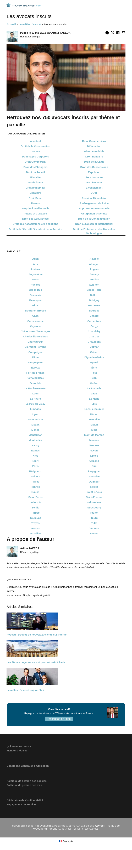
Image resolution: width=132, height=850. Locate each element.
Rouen (35, 491)
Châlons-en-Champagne (35, 331)
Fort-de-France (35, 372)
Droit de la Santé (94, 161)
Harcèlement (94, 182)
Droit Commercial (35, 161)
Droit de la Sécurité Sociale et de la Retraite (35, 229)
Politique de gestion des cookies (27, 780)
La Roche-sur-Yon (35, 388)
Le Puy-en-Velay (35, 403)
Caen (35, 315)
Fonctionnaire (94, 177)
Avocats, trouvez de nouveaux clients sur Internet (37, 634)
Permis (35, 203)
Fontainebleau (35, 377)
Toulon (94, 512)
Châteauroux (35, 341)
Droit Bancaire (94, 156)
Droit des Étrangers (35, 167)
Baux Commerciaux (94, 141)
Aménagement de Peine (94, 203)
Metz (94, 429)
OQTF (94, 192)
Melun (94, 424)
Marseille (94, 419)
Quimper (94, 481)
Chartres (94, 336)
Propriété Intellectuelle (35, 208)
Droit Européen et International (94, 223)
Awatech (100, 826)
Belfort (94, 295)
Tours (94, 517)
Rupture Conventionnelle (94, 208)
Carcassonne (35, 321)
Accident (35, 141)
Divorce (35, 151)
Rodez (94, 486)
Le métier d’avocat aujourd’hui (25, 690)
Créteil (94, 352)
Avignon (94, 284)
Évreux (35, 367)
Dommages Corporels (35, 156)
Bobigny (94, 300)
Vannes (94, 528)
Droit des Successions (94, 167)
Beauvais (35, 295)
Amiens (35, 269)
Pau (94, 465)
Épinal (94, 362)
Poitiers (35, 476)
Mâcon (94, 414)
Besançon (35, 300)
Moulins (94, 440)
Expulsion (94, 172)
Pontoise (94, 476)
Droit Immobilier (35, 187)
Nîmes (94, 455)
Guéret (94, 383)
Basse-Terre (94, 289)
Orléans (94, 460)
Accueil (11, 24)
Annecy (94, 274)
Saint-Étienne (94, 497)
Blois (35, 305)
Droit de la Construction (35, 146)
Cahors (94, 315)
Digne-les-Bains (94, 357)
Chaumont (94, 341)
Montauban (35, 434)
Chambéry (94, 331)
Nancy (35, 445)
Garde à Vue (35, 182)
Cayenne (35, 326)
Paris (35, 465)
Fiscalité (35, 177)
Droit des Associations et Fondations (35, 223)
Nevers (94, 450)
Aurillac (94, 279)
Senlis (35, 507)
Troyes (35, 523)
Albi (35, 264)
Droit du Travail (35, 172)
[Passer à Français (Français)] (66, 841)
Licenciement (94, 187)
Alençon (94, 264)
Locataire (35, 192)
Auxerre (35, 284)
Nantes (35, 450)
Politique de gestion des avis (24, 785)
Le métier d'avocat (30, 24)
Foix (94, 372)
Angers (94, 269)
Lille (94, 403)
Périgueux (35, 471)
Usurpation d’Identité (94, 213)
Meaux (35, 424)
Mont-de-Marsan (94, 434)
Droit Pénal (35, 198)
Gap (94, 377)
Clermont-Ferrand (35, 346)
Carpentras (94, 321)
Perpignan (94, 471)
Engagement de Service (21, 804)
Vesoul (94, 533)
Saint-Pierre (94, 502)
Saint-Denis (35, 497)
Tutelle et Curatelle (35, 213)
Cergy (94, 326)
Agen (35, 258)
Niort (35, 460)
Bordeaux (94, 305)
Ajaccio (94, 258)
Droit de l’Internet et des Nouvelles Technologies (94, 231)
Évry (94, 367)
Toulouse (35, 517)
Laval (94, 393)
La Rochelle (94, 388)
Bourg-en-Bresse (35, 310)
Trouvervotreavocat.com (24, 5)
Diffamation (94, 146)
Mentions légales (17, 750)
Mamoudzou (35, 419)
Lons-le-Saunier (94, 408)
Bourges (94, 310)
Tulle (94, 523)
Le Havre (35, 398)
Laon (35, 393)
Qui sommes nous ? (19, 746)
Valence (35, 528)
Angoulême (35, 274)
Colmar (94, 346)
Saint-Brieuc (94, 491)
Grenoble (35, 383)
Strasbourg (94, 507)
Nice (35, 455)
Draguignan (35, 362)
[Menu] (121, 5)
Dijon (35, 357)
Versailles (35, 533)
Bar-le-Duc (35, 289)
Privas (35, 481)
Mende (35, 429)
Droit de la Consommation (94, 218)
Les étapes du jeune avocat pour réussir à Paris (36, 662)
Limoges (35, 408)
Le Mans (94, 398)
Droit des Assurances (35, 218)
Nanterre (94, 445)
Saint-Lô (35, 502)
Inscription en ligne (59, 718)
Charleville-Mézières (35, 336)
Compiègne (35, 352)
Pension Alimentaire (94, 198)
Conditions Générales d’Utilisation (28, 765)
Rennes (35, 486)
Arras (35, 279)
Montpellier (35, 440)
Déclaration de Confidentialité (25, 800)
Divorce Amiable (94, 151)
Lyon (35, 414)
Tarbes (35, 512)
